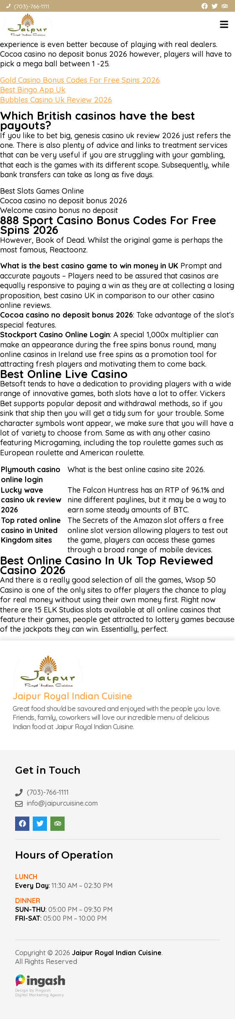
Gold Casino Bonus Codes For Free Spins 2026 (80, 80)
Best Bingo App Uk (32, 90)
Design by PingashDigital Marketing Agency (40, 990)
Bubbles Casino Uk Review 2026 (56, 100)
